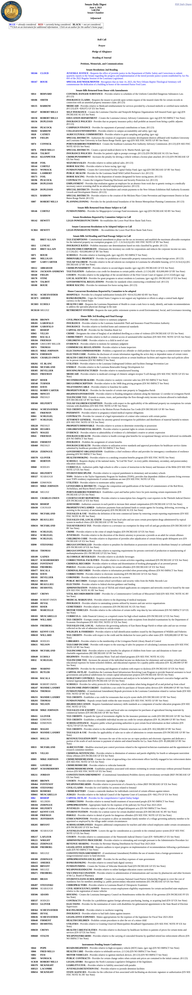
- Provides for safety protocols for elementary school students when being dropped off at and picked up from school (125, 684)
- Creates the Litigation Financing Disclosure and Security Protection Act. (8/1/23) (112, 180)
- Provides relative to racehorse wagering (94, 910)
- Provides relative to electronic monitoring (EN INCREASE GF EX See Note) (111, 574)
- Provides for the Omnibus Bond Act (94, 330)
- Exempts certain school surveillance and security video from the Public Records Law (116, 581)
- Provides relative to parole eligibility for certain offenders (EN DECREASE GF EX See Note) (115, 567)
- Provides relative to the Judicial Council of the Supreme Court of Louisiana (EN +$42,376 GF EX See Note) (122, 794)
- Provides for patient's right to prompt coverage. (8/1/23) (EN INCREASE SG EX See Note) (122, 153)
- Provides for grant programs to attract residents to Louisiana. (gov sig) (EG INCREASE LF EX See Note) (126, 278)
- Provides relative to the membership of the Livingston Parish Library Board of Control (113, 641)
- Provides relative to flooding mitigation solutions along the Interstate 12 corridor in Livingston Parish (128, 394)
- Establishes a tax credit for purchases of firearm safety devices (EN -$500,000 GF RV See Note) (127, 687)
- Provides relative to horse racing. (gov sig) (96, 166)
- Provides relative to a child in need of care (97, 340)
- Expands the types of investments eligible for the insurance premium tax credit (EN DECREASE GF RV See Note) (128, 716)
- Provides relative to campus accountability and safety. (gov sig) (111, 131)
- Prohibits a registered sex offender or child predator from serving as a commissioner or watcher (128, 350)
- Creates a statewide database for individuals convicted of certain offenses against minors (118, 791)
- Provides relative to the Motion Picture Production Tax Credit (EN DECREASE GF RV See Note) (120, 409)
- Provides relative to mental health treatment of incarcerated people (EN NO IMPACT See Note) (120, 801)
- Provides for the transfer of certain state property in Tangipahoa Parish (110, 390)
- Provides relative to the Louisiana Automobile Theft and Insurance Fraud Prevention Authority (118, 323)
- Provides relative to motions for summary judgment (97, 344)
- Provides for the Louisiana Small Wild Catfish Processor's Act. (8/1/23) (109, 173)
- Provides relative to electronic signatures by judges (95, 781)
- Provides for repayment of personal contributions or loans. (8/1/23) (110, 127)
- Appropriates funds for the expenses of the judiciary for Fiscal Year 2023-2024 (113, 805)
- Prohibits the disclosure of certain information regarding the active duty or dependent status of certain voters (127, 354)
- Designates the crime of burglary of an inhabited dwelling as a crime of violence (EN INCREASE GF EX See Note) (124, 333)
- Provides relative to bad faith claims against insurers (98, 913)
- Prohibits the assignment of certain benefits (94, 442)
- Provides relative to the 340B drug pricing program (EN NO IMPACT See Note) (117, 383)
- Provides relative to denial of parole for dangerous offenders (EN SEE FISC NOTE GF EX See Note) (119, 815)
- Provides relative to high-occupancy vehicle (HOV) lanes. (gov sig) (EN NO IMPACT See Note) (122, 948)
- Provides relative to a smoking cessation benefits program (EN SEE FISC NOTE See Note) (120, 457)
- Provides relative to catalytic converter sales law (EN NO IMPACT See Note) (117, 380)
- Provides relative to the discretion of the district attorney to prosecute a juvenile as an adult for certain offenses (124, 535)
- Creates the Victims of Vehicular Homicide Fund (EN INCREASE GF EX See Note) (115, 866)
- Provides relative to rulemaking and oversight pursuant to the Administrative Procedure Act (127, 840)
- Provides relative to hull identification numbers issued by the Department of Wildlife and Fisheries (126, 631)
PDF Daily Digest (183, 4)
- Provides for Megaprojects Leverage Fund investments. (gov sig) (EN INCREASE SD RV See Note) (123, 211)
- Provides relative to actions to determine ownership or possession (111, 425)
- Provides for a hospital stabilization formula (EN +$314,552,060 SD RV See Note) (112, 294)
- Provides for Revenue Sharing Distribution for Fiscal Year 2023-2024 (110, 843)
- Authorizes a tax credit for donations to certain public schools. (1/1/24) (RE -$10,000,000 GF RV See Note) (125, 271)
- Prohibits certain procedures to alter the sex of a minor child (106, 920)
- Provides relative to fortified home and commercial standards (102, 326)
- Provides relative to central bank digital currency (99, 862)
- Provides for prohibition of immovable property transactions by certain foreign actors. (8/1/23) (124, 258)
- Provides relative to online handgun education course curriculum (110, 869)
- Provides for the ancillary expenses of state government (110, 859)
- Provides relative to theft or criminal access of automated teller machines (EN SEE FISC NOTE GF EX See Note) (128, 337)
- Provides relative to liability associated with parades (101, 965)
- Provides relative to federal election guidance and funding (100, 584)
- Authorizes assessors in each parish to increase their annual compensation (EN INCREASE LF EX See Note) (124, 504)
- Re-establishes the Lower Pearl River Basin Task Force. (109, 220)
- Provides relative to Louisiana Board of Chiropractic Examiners (107, 885)
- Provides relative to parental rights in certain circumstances (112, 429)
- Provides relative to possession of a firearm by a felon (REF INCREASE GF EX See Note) (121, 784)
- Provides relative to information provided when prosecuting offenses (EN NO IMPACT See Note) (124, 570)
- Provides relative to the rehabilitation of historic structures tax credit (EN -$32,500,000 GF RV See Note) (123, 729)
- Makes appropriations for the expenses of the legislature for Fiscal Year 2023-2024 (119, 917)
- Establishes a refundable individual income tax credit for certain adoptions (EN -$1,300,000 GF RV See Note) (126, 719)
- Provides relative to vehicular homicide (96, 765)
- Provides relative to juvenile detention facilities (105, 968)
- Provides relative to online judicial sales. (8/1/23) (99, 163)
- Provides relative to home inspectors (101, 347)
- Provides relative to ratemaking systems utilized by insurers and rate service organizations (115, 603)
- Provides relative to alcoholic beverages (100, 556)
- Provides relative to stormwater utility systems (94, 482)
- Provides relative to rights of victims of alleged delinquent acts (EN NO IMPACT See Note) (116, 808)
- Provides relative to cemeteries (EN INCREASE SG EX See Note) (105, 606)
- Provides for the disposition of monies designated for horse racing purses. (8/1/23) (114, 176)
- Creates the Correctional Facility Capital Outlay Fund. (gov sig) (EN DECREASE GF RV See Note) (123, 169)
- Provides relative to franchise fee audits (97, 387)
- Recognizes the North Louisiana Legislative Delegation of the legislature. (109, 962)
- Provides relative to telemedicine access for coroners (98, 577)
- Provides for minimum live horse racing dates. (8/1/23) (101, 285)
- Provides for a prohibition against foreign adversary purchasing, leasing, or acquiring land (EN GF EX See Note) (126, 900)
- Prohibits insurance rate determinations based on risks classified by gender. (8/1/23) (116, 245)
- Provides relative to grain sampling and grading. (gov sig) (112, 134)
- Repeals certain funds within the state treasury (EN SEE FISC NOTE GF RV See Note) (117, 700)
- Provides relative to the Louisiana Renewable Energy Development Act (105, 367)
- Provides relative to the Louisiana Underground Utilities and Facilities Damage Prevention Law (117, 363)
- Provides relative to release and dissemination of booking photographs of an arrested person (121, 563)
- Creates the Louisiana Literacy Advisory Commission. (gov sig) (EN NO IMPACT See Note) (125, 118)
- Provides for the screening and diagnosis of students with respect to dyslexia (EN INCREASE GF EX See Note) (125, 668)
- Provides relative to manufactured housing (102, 370)
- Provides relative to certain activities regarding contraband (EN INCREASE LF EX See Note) (127, 560)
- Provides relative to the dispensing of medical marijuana (106, 600)
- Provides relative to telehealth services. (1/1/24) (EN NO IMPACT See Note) (111, 951)
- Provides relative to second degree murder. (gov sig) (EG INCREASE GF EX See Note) (120, 268)
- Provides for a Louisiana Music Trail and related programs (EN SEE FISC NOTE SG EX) (115, 656)
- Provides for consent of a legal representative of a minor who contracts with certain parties (116, 416)
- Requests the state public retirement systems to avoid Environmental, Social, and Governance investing (128, 310)
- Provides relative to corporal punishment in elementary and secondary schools (115, 473)
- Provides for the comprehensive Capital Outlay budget (102, 798)
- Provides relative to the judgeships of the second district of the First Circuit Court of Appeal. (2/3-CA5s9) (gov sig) (125, 275)
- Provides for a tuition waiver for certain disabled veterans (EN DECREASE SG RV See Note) (121, 812)
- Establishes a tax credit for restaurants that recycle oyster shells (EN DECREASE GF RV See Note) (121, 697)
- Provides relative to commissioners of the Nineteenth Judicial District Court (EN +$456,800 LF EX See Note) (122, 837)
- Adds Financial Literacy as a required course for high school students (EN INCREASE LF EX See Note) (122, 616)
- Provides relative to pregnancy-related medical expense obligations (104, 413)
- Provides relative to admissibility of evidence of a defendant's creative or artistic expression (115, 432)
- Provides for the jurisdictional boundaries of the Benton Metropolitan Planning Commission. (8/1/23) (125, 201)
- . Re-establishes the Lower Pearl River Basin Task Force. (109, 230)
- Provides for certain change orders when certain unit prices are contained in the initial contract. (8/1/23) (127, 958)
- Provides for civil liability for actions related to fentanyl (101, 787)
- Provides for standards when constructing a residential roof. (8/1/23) (117, 282)
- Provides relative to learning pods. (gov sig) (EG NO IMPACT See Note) (106, 255)
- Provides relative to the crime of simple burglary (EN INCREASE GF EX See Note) (110, 531)
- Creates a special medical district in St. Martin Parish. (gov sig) (108, 150)
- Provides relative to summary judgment (96, 319)
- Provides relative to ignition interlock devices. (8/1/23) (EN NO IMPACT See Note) (116, 955)
